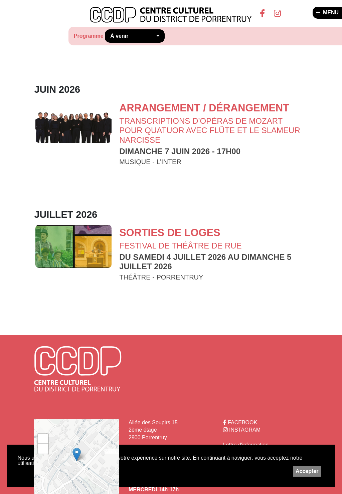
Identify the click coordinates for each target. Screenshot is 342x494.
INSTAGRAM (242, 430)
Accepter (307, 471)
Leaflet (111, 451)
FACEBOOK (240, 422)
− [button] (43, 449)
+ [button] (43, 439)
